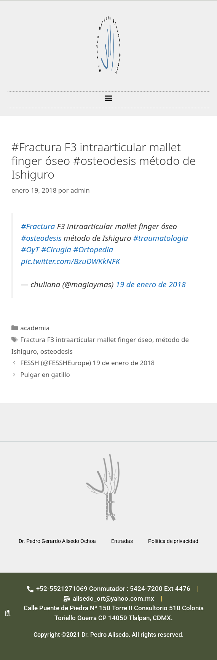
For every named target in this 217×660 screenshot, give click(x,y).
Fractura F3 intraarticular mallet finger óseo (86, 339)
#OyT (30, 249)
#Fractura (38, 226)
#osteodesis (41, 238)
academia (34, 327)
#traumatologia (160, 238)
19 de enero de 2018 (151, 284)
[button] (108, 98)
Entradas (122, 541)
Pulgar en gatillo (45, 374)
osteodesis (56, 351)
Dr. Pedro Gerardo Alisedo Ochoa (57, 541)
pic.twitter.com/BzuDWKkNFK (70, 261)
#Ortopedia (93, 249)
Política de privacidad (173, 541)
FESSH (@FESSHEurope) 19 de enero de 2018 (87, 362)
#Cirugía (56, 249)
